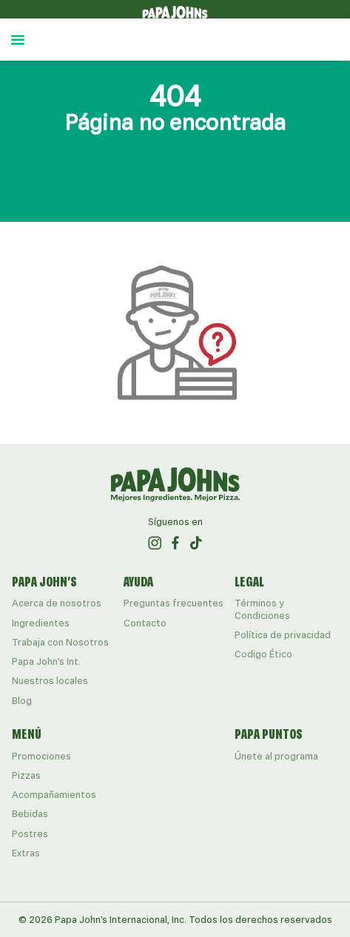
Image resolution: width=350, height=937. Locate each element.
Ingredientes (41, 623)
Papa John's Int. (46, 661)
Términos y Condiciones (262, 609)
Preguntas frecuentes (173, 603)
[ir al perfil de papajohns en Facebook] (175, 542)
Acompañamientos (54, 794)
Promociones (41, 756)
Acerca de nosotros (56, 603)
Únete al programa (276, 756)
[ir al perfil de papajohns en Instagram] (154, 542)
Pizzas (26, 775)
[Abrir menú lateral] (18, 39)
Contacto (145, 623)
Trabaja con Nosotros (60, 642)
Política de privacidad (283, 634)
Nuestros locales (50, 680)
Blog (22, 700)
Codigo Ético (263, 654)
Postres (30, 833)
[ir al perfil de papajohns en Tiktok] (196, 542)
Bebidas (30, 813)
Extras (26, 853)
